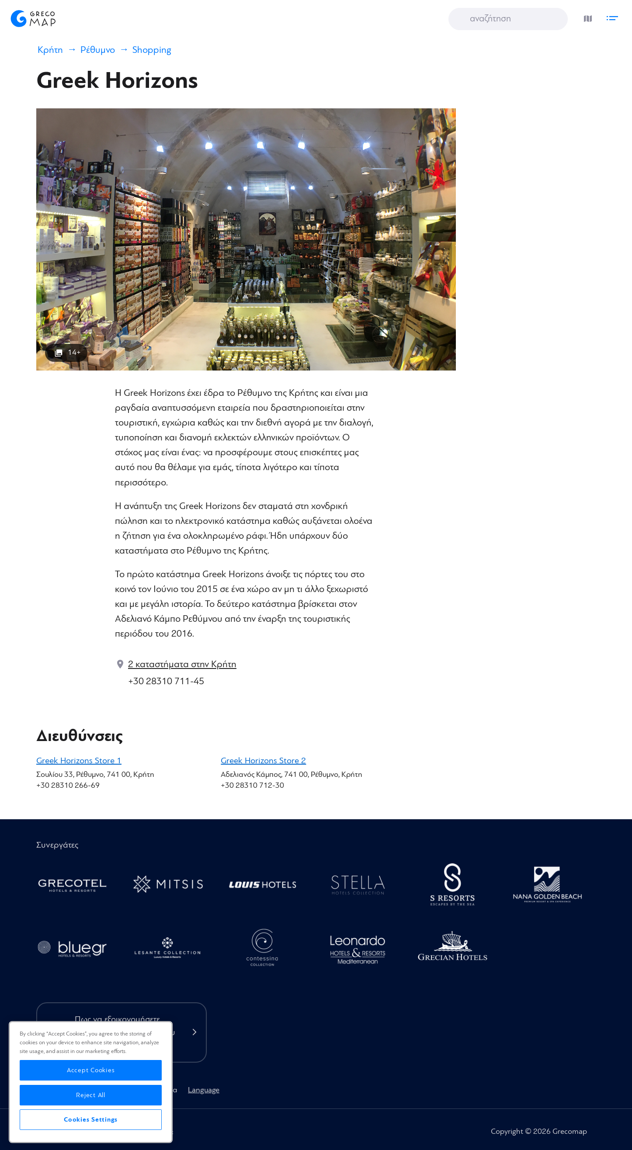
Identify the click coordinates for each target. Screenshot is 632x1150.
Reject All (90, 1095)
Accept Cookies (91, 1070)
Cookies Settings (91, 1119)
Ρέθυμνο (97, 50)
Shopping (151, 50)
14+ (74, 352)
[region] (91, 1082)
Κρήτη (50, 50)
